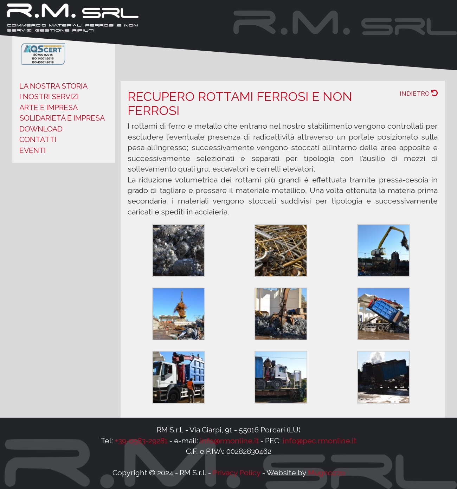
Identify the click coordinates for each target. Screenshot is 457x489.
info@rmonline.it (229, 440)
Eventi (32, 150)
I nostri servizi (49, 96)
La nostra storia (53, 86)
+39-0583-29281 (141, 440)
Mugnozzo (326, 472)
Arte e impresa (48, 107)
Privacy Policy (236, 472)
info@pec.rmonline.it (319, 440)
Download (41, 128)
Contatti (37, 139)
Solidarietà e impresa (62, 118)
